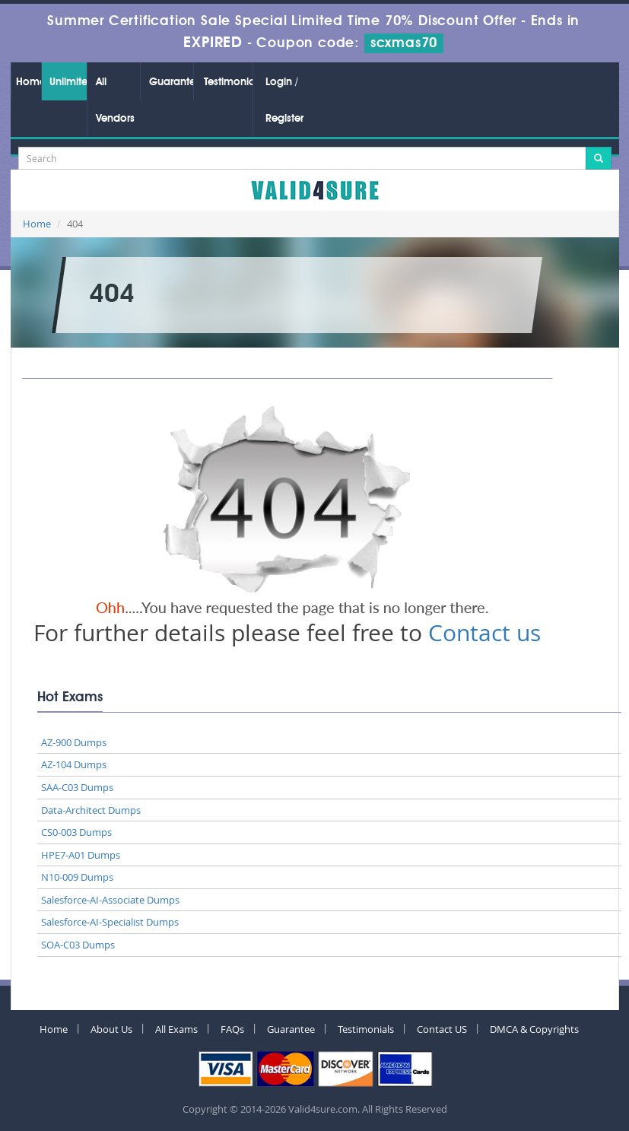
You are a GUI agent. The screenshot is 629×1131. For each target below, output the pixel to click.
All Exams (176, 1029)
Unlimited (68, 82)
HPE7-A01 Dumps (80, 855)
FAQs (232, 1029)
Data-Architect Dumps (91, 810)
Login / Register (284, 100)
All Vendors (115, 100)
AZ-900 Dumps (73, 742)
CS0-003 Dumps (76, 832)
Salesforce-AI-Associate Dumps (110, 900)
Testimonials (228, 82)
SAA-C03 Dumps (77, 787)
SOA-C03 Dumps (78, 945)
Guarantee (170, 82)
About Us (111, 1029)
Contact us (484, 633)
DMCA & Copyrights (534, 1029)
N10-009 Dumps (77, 877)
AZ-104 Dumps (73, 764)
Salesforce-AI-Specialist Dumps (110, 922)
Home (28, 82)
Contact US (442, 1029)
